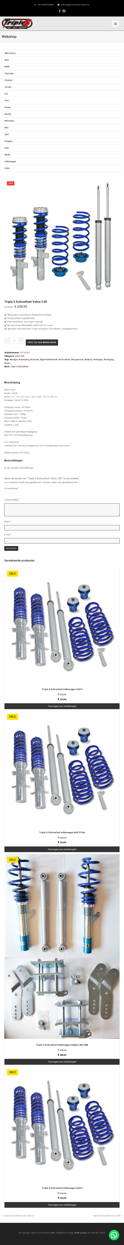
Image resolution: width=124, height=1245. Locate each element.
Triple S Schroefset (19, 366)
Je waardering (11, 488)
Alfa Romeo (10, 53)
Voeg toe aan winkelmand (42, 342)
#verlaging (109, 359)
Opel (6, 134)
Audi (6, 60)
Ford (6, 100)
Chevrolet (9, 73)
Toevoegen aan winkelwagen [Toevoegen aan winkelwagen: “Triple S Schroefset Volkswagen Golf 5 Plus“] (62, 849)
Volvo (7, 168)
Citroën (7, 87)
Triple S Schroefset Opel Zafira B (18, 1216)
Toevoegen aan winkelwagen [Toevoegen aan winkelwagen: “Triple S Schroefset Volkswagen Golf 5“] (62, 706)
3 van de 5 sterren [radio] (10, 493)
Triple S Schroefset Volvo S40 (107, 1216)
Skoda (7, 154)
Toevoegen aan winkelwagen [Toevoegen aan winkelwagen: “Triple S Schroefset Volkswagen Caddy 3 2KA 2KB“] (62, 1061)
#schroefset (64, 359)
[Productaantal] (14, 340)
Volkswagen (10, 161)
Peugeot (8, 141)
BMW (6, 66)
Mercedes (9, 121)
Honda (7, 107)
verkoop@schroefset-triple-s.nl (75, 5)
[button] (114, 1235)
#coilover (34, 359)
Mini (6, 127)
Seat (6, 148)
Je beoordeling (12, 499)
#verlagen (98, 359)
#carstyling (24, 359)
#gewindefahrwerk (49, 359)
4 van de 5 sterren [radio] (13, 493)
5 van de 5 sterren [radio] (16, 493)
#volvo (7, 363)
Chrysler (8, 80)
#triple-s (88, 359)
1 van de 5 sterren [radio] (5, 493)
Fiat (6, 94)
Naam (7, 521)
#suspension (77, 359)
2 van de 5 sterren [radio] (8, 493)
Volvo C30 (19, 356)
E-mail (8, 534)
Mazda (7, 114)
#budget (14, 359)
